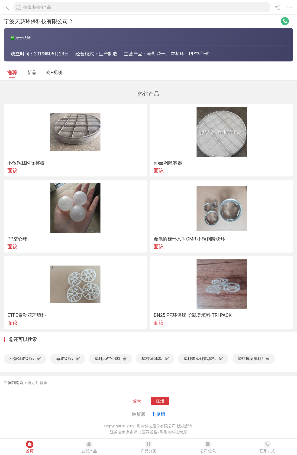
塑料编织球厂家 (155, 358)
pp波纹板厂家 (68, 358)
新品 (31, 72)
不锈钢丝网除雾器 (26, 162)
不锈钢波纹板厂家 (25, 358)
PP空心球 (17, 239)
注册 (160, 401)
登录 (136, 401)
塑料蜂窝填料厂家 (253, 358)
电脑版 (158, 414)
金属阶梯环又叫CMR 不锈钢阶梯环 (189, 239)
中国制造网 (14, 382)
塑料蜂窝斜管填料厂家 (203, 358)
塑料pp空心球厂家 (110, 358)
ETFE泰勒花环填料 (26, 315)
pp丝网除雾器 (168, 162)
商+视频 (54, 72)
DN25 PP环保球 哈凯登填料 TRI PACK (193, 315)
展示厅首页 (38, 382)
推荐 (12, 73)
